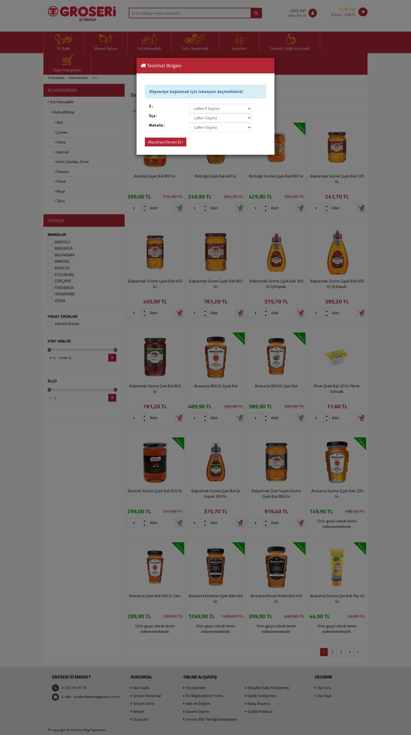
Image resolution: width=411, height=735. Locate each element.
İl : (151, 106)
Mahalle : (157, 125)
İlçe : (153, 115)
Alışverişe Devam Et (165, 142)
